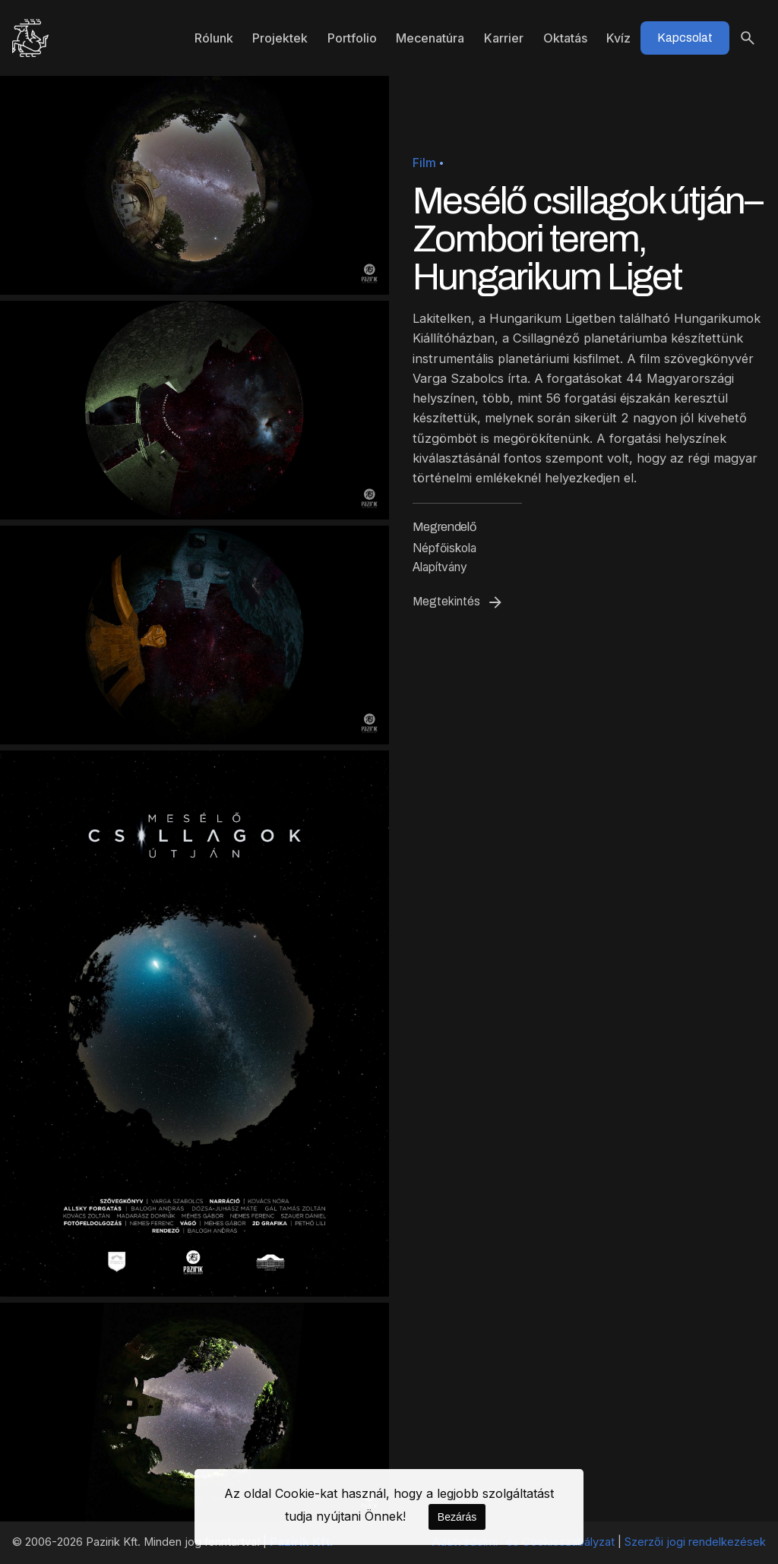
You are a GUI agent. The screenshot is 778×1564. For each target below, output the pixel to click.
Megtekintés (458, 602)
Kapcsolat (685, 37)
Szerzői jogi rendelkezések (695, 1542)
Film (424, 163)
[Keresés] (747, 38)
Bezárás (457, 1517)
